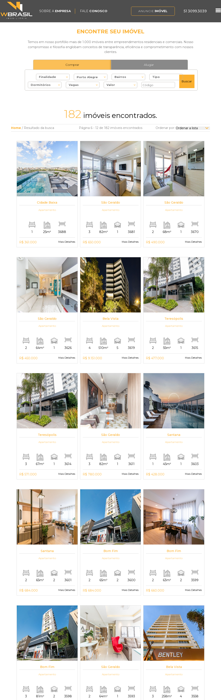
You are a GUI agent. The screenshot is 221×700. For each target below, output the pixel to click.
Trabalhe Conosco (79, 647)
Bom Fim (134, 652)
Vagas (74, 85)
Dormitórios (41, 85)
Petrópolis (135, 656)
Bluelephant (190, 694)
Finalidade (47, 77)
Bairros (120, 77)
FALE (93, 11)
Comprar (72, 65)
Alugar (149, 65)
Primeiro (56, 589)
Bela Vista (135, 647)
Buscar (187, 81)
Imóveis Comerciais (114, 657)
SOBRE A (55, 11)
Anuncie (153, 11)
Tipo (156, 77)
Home (16, 128)
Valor (111, 85)
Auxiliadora (136, 643)
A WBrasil (73, 643)
